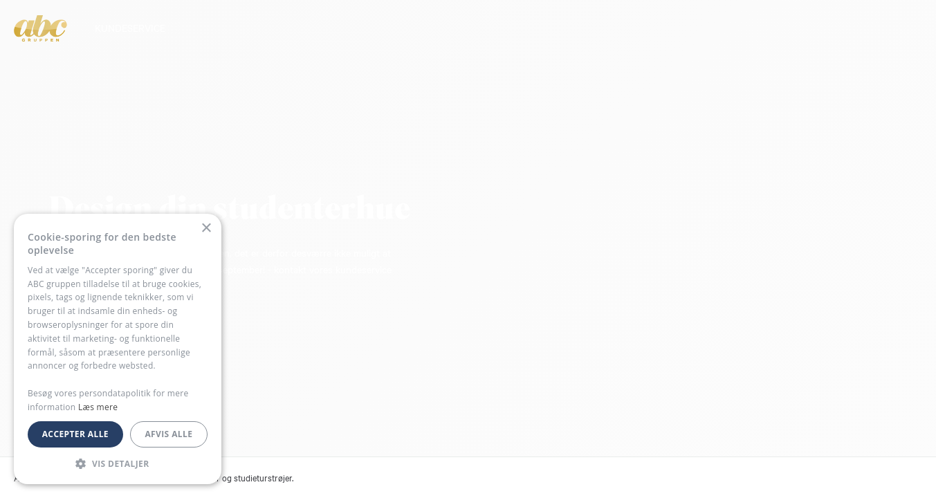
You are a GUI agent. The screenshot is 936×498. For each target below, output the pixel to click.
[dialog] (117, 349)
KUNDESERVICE (130, 28)
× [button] (206, 228)
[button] (118, 463)
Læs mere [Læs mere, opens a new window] (98, 407)
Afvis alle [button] (168, 434)
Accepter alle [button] (75, 434)
